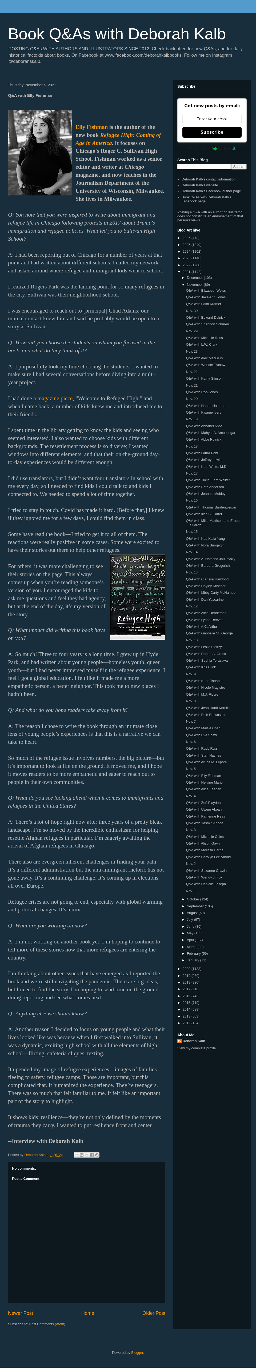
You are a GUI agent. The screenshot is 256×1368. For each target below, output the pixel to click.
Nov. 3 (191, 830)
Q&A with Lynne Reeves (204, 620)
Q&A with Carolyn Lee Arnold (208, 857)
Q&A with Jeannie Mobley (205, 494)
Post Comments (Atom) (47, 1324)
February (194, 953)
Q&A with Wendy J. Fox (204, 877)
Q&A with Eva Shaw (201, 735)
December (195, 278)
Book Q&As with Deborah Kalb (117, 34)
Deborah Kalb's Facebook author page (211, 191)
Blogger (137, 1353)
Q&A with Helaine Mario (204, 782)
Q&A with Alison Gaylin (203, 843)
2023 (187, 258)
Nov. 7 (191, 721)
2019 (187, 976)
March (192, 947)
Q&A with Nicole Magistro (205, 687)
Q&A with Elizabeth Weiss (206, 290)
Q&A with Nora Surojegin (205, 545)
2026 (187, 238)
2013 (187, 1016)
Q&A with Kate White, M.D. (206, 467)
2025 (187, 245)
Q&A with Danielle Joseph (206, 884)
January (193, 960)
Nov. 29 (192, 331)
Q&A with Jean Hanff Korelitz (208, 708)
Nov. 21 (192, 385)
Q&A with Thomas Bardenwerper (211, 507)
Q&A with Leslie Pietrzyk (204, 647)
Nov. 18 (192, 446)
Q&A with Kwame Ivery (203, 412)
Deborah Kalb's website (200, 185)
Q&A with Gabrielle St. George (209, 633)
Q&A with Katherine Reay (205, 816)
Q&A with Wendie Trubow (205, 365)
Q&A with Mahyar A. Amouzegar (210, 433)
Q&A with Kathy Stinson (204, 378)
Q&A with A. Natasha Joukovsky (210, 559)
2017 (187, 989)
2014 (187, 1009)
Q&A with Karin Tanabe (203, 681)
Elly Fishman (91, 127)
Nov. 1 (191, 891)
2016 (187, 996)
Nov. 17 (192, 473)
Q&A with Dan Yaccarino (204, 600)
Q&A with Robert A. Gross (206, 654)
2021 (187, 272)
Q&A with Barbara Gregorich (208, 566)
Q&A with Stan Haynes (203, 755)
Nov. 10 (192, 640)
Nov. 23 (192, 351)
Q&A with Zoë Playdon (203, 803)
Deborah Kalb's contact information (208, 179)
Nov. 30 (192, 311)
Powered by (212, 148)
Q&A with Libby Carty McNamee (210, 593)
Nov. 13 (192, 572)
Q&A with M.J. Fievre (202, 694)
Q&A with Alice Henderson (206, 613)
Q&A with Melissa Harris (204, 850)
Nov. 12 (192, 606)
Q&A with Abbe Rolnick (203, 439)
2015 (187, 1003)
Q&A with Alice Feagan (203, 789)
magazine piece (55, 398)
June (191, 926)
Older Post (153, 1313)
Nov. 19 (192, 419)
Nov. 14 (192, 552)
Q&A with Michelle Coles (205, 837)
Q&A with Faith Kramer (203, 304)
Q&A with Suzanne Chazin (206, 871)
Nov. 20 (192, 399)
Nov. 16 (192, 500)
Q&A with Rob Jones (202, 392)
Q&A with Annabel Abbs (204, 426)
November (195, 285)
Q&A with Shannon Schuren (207, 324)
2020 (187, 969)
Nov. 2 (191, 864)
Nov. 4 (191, 796)
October (193, 899)
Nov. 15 (192, 532)
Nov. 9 (191, 674)
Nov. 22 (192, 372)
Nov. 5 (191, 769)
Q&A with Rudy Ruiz (201, 748)
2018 (187, 982)
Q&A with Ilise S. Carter (204, 514)
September (196, 906)
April (191, 940)
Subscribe (212, 132)
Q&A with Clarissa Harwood (207, 579)
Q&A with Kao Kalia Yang (205, 539)
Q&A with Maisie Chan (203, 728)
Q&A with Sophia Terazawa (207, 660)
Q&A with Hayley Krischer (205, 586)
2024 (187, 251)
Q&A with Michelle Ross (204, 338)
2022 (187, 265)
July (190, 920)
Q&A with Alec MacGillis (204, 358)
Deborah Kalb (194, 1041)
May (190, 933)
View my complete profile (196, 1048)
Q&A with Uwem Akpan (204, 809)
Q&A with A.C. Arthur (202, 627)
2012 (187, 1023)
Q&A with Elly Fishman (203, 776)
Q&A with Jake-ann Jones (206, 297)
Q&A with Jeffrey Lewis (203, 460)
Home (87, 1313)
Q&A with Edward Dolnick (205, 317)
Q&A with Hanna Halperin (205, 406)
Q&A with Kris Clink (201, 667)
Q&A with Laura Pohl (202, 453)
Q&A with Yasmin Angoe (204, 823)
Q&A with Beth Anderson (205, 487)
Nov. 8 (191, 701)
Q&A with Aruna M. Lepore (206, 762)
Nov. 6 (191, 742)
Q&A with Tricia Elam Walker (208, 480)
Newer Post (20, 1313)
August (193, 913)
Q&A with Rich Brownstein (206, 715)
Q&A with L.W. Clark (201, 344)
